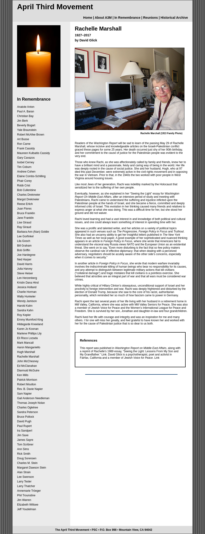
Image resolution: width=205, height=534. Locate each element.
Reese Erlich (25, 204)
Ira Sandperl (24, 430)
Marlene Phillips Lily (29, 333)
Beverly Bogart (26, 125)
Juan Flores (24, 208)
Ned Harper (24, 259)
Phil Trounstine (26, 495)
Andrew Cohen (26, 171)
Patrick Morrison (27, 379)
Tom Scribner (25, 444)
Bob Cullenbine (26, 190)
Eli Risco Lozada (27, 338)
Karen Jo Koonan (28, 328)
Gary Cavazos (26, 157)
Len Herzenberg (27, 278)
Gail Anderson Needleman (33, 398)
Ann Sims (23, 449)
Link (103, 354)
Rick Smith (23, 453)
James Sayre (25, 439)
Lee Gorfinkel (25, 236)
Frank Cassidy (26, 148)
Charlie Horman (26, 291)
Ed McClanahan (27, 365)
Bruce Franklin (26, 213)
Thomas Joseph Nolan (31, 402)
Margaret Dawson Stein (31, 467)
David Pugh (24, 421)
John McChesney (28, 361)
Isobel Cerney (25, 162)
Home (87, 17)
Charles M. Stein (27, 463)
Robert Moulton (26, 384)
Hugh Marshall (26, 352)
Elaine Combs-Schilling (31, 176)
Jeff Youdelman (26, 509)
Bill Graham (24, 245)
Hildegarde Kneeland (30, 324)
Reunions (150, 17)
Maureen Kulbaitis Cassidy (33, 153)
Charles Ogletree (27, 407)
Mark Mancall (25, 342)
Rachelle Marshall (28, 356)
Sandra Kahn (25, 310)
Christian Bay (25, 116)
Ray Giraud (24, 227)
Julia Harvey (24, 268)
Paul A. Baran (25, 111)
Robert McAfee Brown (30, 134)
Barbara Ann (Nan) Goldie (33, 231)
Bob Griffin (23, 250)
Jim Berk (22, 120)
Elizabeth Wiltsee (27, 504)
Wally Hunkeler (26, 296)
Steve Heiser (25, 273)
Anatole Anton (25, 106)
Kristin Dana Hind (28, 282)
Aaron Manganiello (28, 347)
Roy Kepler (24, 315)
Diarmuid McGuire (28, 370)
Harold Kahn (25, 305)
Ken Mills (22, 375)
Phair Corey (24, 180)
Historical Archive (174, 17)
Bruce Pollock (25, 416)
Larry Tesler (24, 481)
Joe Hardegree (26, 254)
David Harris (24, 264)
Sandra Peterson (27, 412)
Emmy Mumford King (30, 319)
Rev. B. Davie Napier (30, 389)
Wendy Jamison (27, 301)
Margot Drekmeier (28, 199)
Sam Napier (24, 393)
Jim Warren (24, 500)
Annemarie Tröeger (29, 490)
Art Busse (23, 139)
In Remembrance (127, 17)
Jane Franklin (25, 217)
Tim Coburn (24, 167)
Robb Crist (23, 185)
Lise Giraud (24, 222)
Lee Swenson (25, 476)
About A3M (103, 17)
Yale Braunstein (26, 130)
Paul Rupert (24, 426)
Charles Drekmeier (28, 194)
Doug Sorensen (26, 458)
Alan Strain (24, 472)
